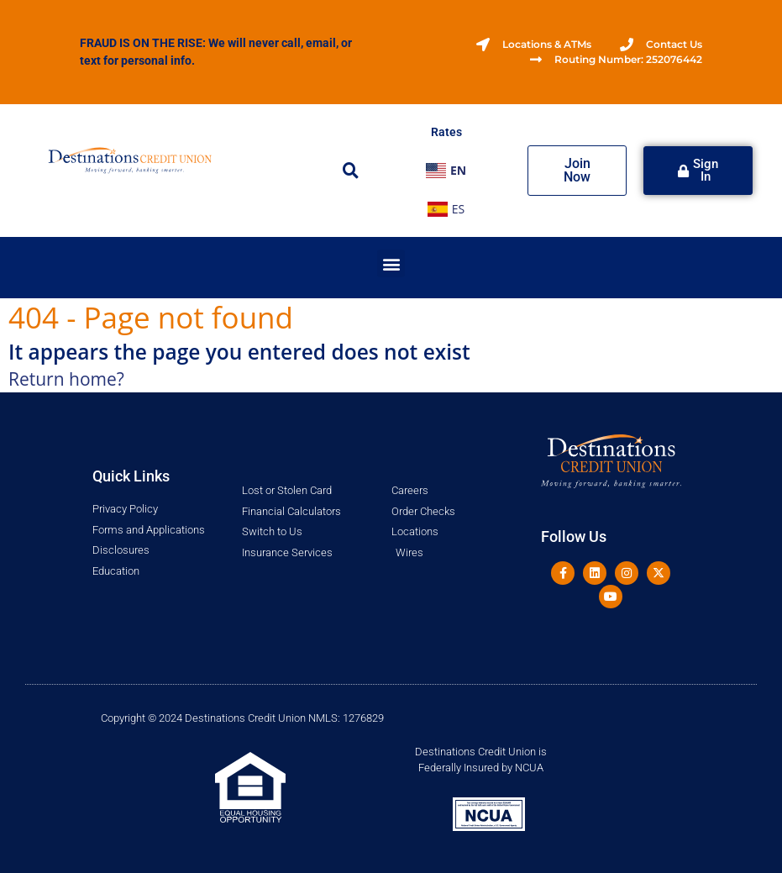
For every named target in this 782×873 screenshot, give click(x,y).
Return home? (66, 379)
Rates (446, 132)
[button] (351, 170)
